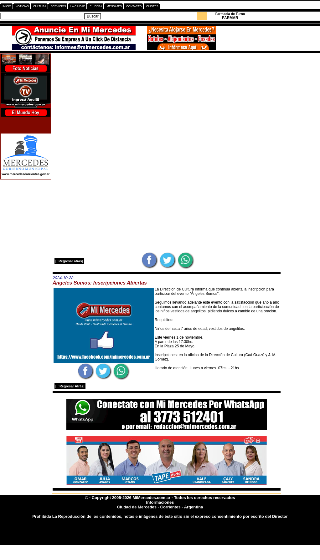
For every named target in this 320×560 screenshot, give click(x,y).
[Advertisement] (166, 97)
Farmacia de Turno (230, 14)
